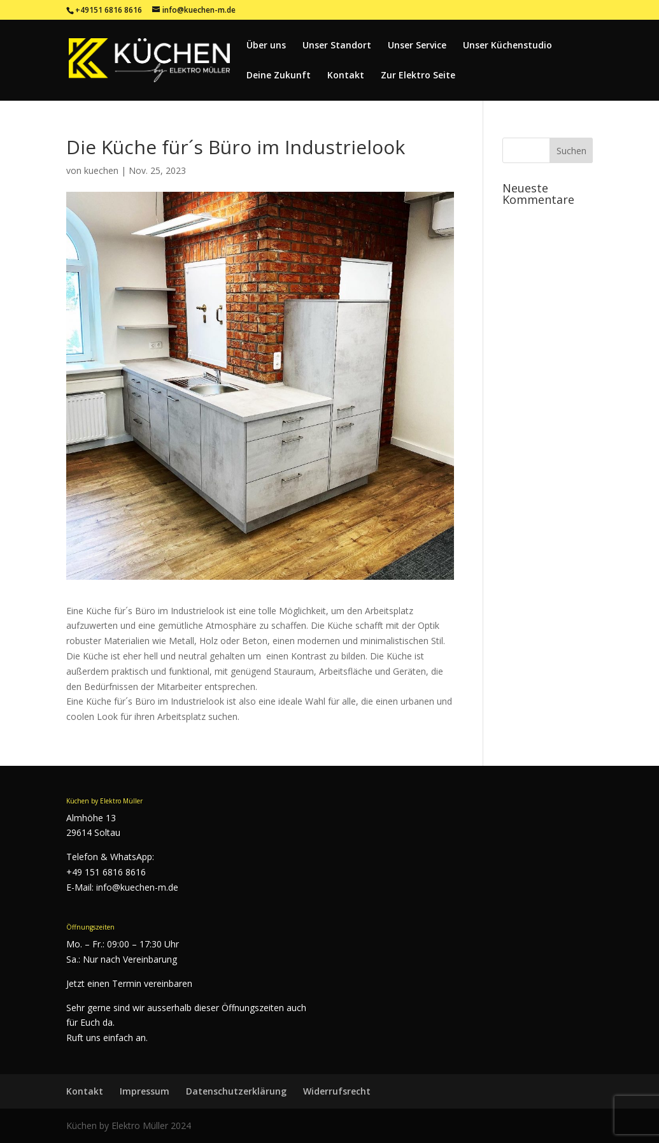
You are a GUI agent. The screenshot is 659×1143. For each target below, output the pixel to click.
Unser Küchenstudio (507, 46)
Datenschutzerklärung (236, 1091)
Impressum (144, 1091)
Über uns (266, 46)
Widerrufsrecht (337, 1091)
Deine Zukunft (278, 76)
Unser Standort (336, 46)
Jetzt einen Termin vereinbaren (129, 983)
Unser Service (417, 46)
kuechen (101, 170)
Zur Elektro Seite (418, 76)
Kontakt (345, 76)
